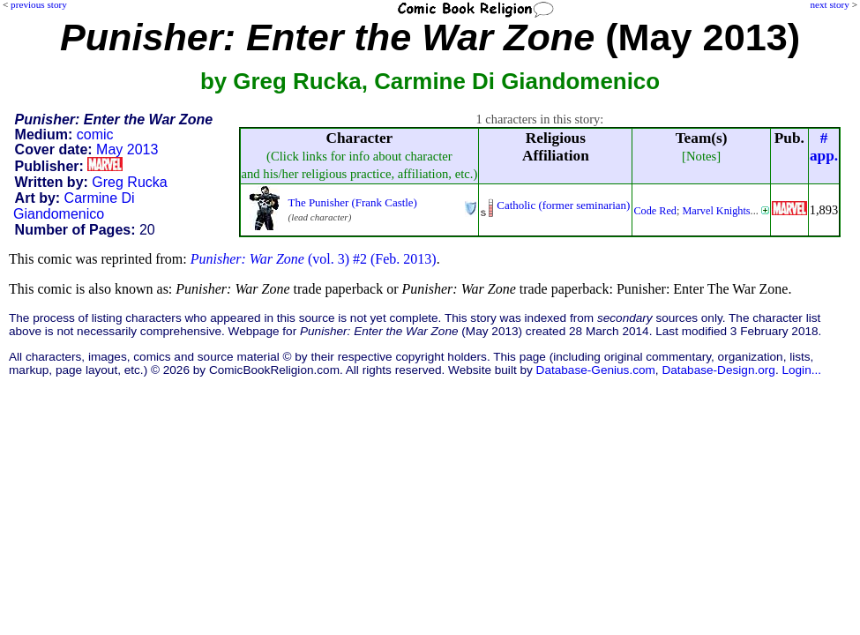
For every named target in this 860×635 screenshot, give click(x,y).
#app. (824, 147)
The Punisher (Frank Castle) (352, 202)
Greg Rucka (129, 182)
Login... (801, 370)
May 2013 (127, 149)
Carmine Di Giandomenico (74, 205)
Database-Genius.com (595, 370)
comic (95, 134)
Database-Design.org (718, 370)
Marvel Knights (716, 211)
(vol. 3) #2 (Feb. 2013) (314, 258)
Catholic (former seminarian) (563, 205)
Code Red (655, 211)
